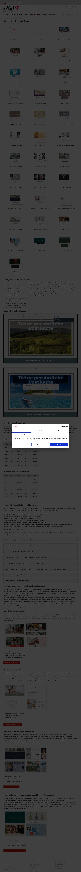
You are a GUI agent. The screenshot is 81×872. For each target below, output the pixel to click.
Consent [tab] (21, 430)
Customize (40, 444)
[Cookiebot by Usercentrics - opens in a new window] (62, 427)
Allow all (59, 444)
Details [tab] (40, 430)
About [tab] (59, 430)
